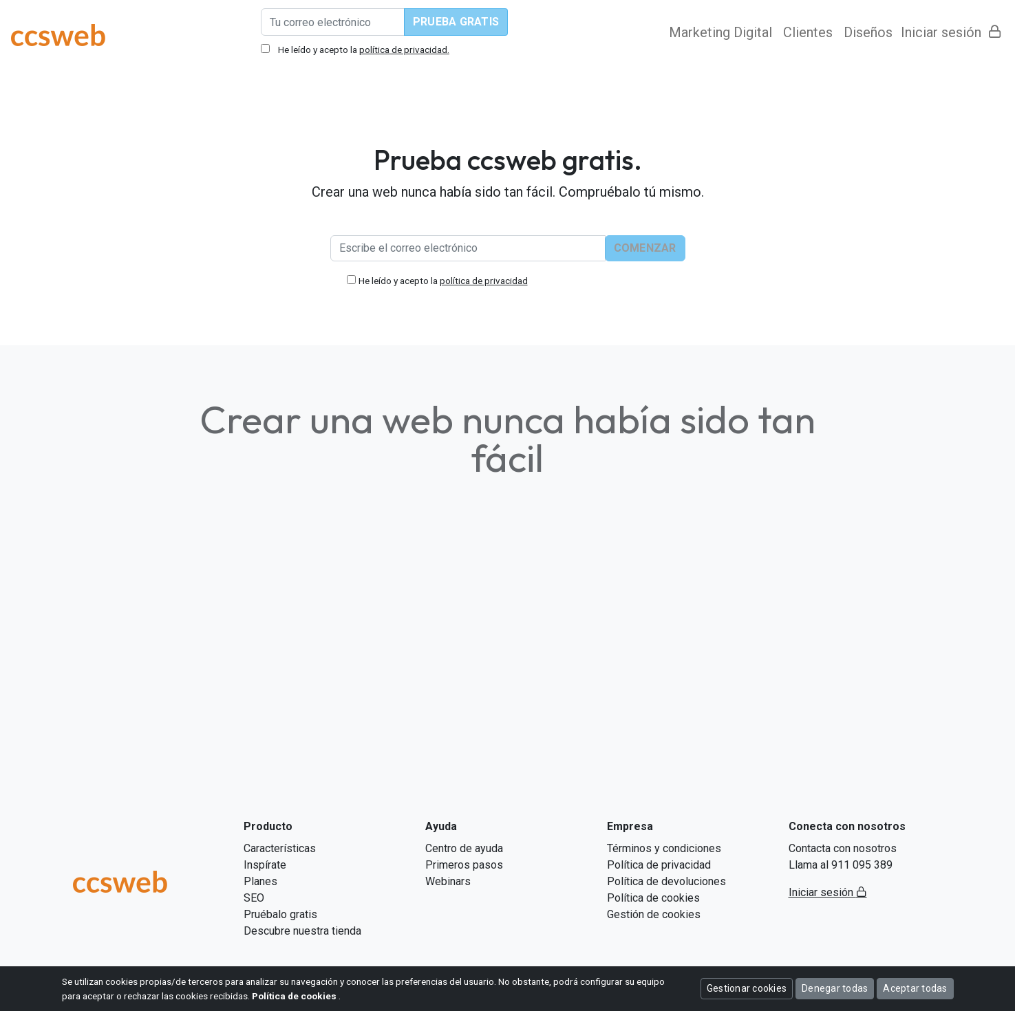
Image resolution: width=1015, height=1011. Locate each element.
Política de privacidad (659, 864)
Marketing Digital (720, 32)
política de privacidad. (404, 49)
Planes (260, 881)
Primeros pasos (464, 864)
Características (280, 848)
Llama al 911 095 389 (841, 864)
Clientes (808, 32)
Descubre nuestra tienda (302, 930)
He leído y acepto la (443, 280)
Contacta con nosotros (843, 848)
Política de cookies (653, 897)
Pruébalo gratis (280, 914)
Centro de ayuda (464, 848)
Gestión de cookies (654, 914)
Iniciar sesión (951, 32)
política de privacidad (484, 280)
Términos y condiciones (664, 848)
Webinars (448, 881)
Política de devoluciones (666, 881)
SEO (254, 897)
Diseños (868, 32)
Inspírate (265, 864)
